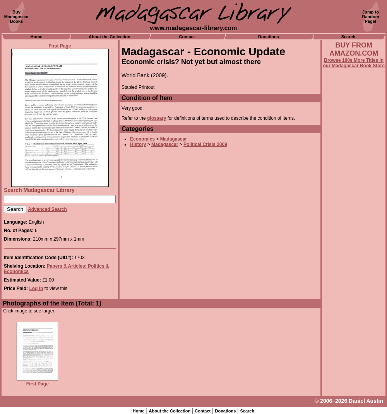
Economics (142, 139)
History (138, 144)
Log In (36, 288)
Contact (187, 36)
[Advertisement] (354, 277)
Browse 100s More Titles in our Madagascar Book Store (354, 63)
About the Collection (109, 36)
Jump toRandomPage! (370, 17)
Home (37, 36)
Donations (268, 36)
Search (348, 36)
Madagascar (173, 139)
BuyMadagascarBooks (16, 17)
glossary (156, 118)
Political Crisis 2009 (205, 144)
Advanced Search (47, 209)
